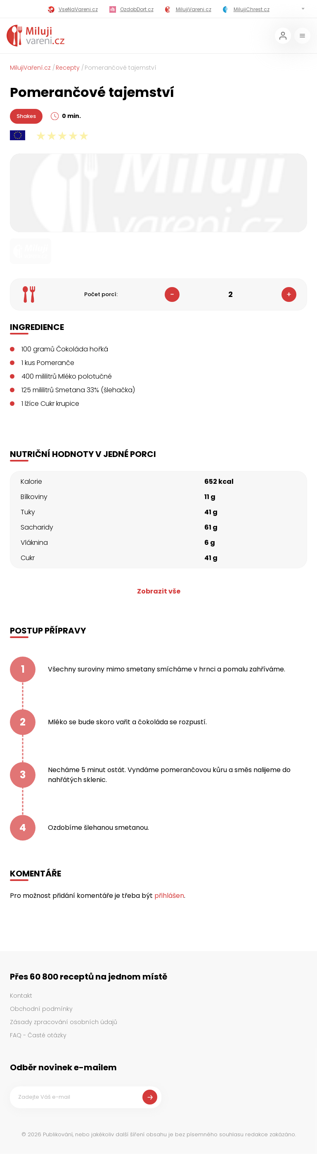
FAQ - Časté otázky (38, 1035)
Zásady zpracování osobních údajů (63, 1022)
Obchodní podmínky (41, 1009)
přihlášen (169, 895)
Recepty (68, 68)
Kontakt (21, 995)
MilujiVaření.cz (30, 68)
